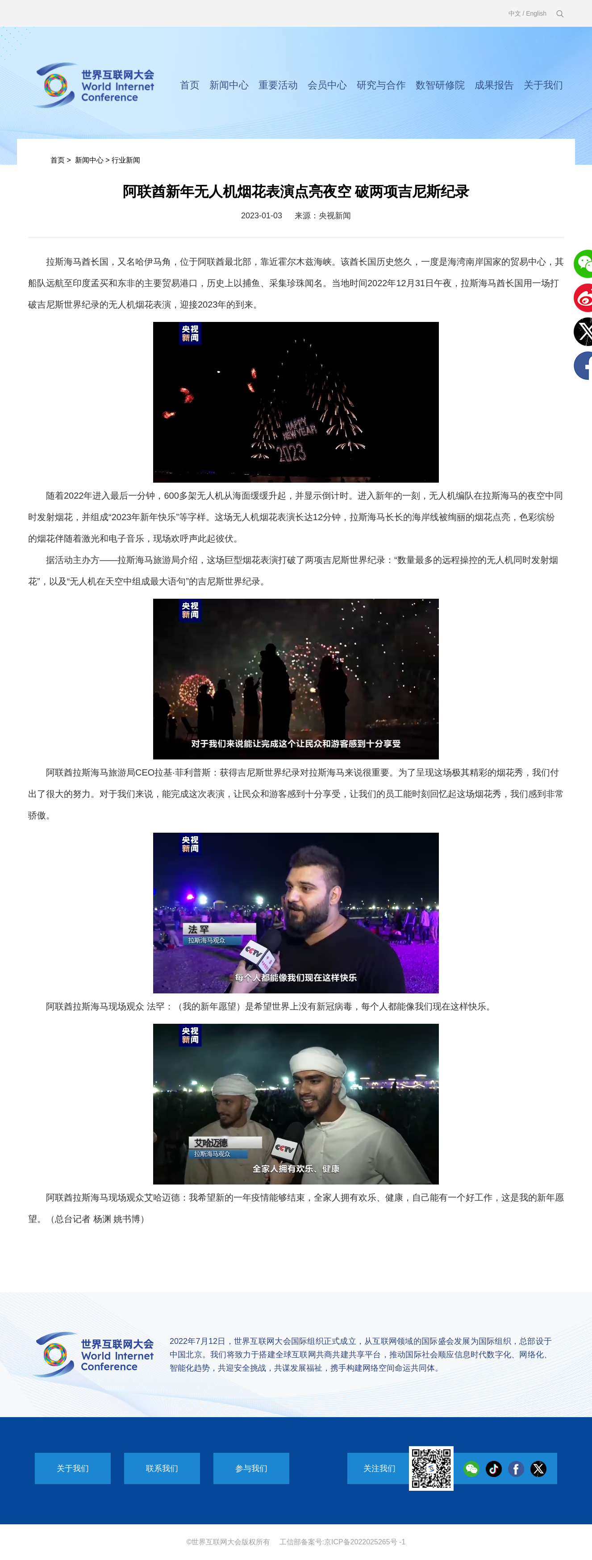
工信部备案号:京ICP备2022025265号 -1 (342, 1542)
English (536, 13)
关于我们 (543, 85)
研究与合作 (381, 85)
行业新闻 (126, 160)
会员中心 (327, 85)
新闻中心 (229, 85)
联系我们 (162, 1468)
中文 (515, 13)
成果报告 (494, 85)
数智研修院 (440, 85)
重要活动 (278, 85)
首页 (190, 85)
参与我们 (251, 1468)
